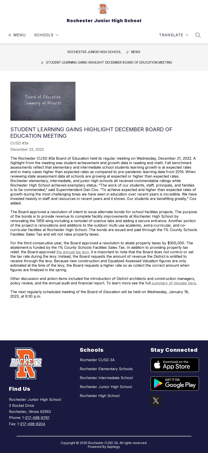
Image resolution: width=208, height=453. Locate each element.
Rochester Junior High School (94, 52)
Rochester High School (99, 395)
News (135, 52)
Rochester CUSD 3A (97, 360)
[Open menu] (16, 35)
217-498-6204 (32, 424)
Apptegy (113, 447)
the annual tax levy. (73, 252)
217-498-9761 (37, 417)
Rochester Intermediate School (106, 378)
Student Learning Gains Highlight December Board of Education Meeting (109, 62)
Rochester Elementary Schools (106, 369)
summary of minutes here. (174, 283)
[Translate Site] (174, 35)
